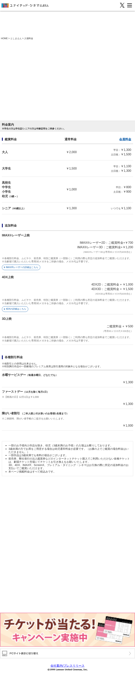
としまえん (16, 38)
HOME (4, 38)
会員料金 (125, 139)
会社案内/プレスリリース (67, 665)
